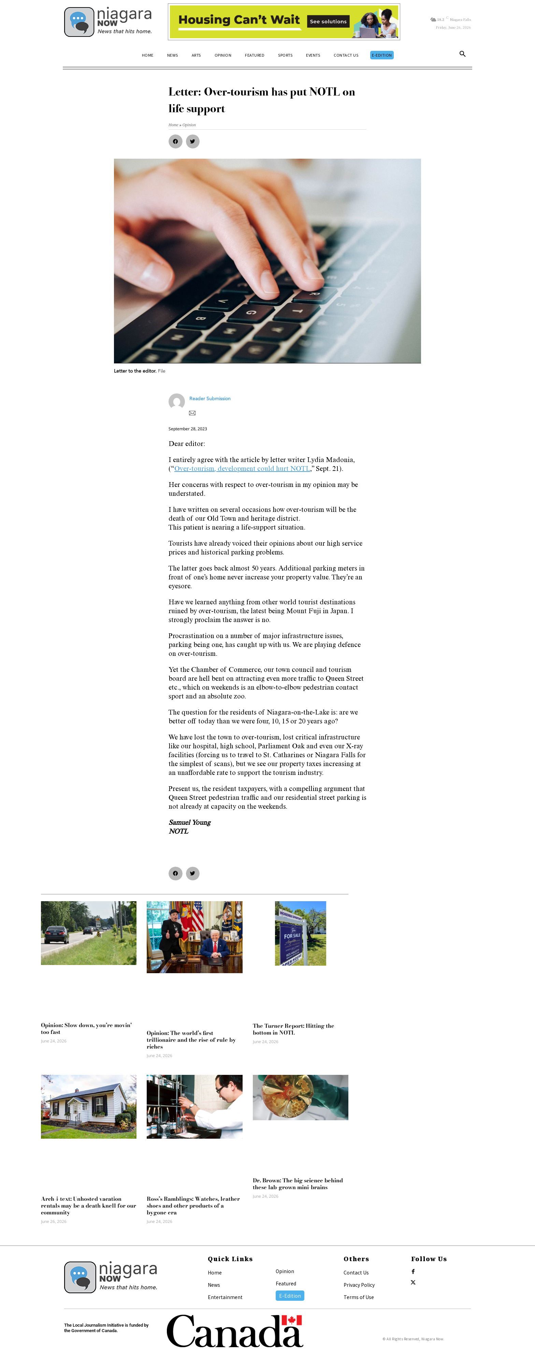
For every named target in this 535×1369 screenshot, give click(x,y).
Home (215, 1272)
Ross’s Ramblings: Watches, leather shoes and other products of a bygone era (193, 1205)
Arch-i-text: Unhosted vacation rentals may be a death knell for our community (88, 1205)
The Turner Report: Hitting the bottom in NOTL (293, 1029)
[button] (462, 55)
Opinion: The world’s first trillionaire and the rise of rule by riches (191, 1040)
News (214, 1284)
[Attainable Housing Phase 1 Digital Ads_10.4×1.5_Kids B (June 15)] (284, 21)
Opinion (285, 1271)
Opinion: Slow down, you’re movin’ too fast (86, 1028)
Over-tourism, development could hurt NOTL (242, 469)
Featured (286, 1283)
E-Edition (290, 1295)
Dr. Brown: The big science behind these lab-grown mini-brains (298, 1183)
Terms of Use (359, 1297)
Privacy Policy (359, 1284)
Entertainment (225, 1297)
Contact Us (356, 1272)
